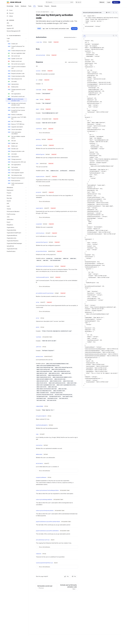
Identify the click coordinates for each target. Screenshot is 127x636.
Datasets (53, 6)
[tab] (84, 36)
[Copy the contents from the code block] (114, 13)
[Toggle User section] (16, 41)
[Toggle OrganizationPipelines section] (16, 240)
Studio (17, 6)
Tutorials (40, 6)
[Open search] (59, 2)
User (52, 12)
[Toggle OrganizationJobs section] (16, 238)
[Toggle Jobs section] (16, 217)
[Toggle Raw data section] (16, 198)
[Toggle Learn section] (16, 206)
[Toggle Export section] (16, 222)
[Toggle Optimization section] (16, 219)
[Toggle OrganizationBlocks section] (16, 235)
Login (108, 2)
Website (102, 2)
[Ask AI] (116, 13)
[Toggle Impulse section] (16, 201)
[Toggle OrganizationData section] (16, 230)
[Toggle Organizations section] (16, 227)
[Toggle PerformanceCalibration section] (16, 211)
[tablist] (97, 35)
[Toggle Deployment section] (16, 190)
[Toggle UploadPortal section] (16, 246)
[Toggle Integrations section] (16, 225)
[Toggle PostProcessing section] (16, 214)
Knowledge (10, 6)
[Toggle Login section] (16, 38)
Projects (47, 6)
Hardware (23, 6)
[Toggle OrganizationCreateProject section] (16, 232)
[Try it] (74, 28)
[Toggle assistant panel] (78, 2)
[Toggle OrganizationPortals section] (16, 248)
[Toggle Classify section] (16, 209)
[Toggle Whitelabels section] (16, 187)
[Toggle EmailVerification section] (16, 251)
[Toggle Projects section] (16, 193)
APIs (34, 6)
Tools (29, 6)
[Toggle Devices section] (16, 195)
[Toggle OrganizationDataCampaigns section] (16, 243)
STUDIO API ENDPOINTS (42, 12)
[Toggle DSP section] (16, 203)
